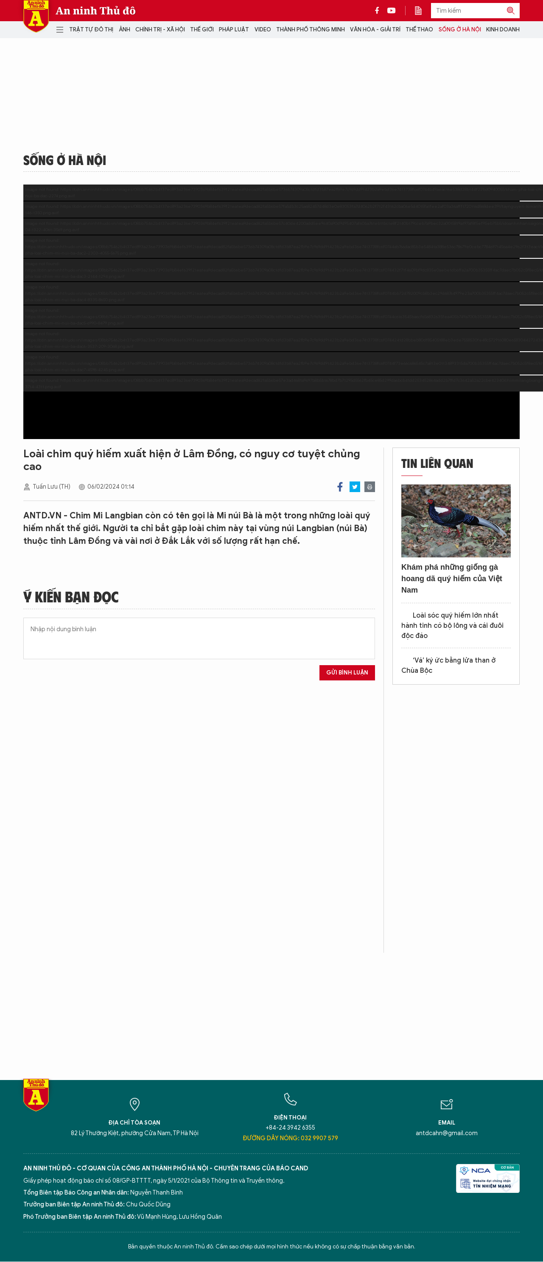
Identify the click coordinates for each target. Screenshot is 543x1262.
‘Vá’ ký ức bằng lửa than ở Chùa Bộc (448, 665)
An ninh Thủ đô (96, 11)
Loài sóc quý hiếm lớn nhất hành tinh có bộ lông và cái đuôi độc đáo (452, 625)
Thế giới (202, 29)
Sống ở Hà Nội (460, 29)
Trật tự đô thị (91, 29)
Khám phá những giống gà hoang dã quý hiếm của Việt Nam (451, 578)
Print (369, 486)
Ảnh (124, 29)
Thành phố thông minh (310, 29)
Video (263, 29)
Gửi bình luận (347, 672)
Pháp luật (234, 29)
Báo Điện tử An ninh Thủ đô (36, 16)
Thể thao (419, 29)
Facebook (340, 486)
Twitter (355, 486)
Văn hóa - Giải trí (375, 29)
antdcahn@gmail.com (447, 1133)
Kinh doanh (503, 29)
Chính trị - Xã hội (160, 29)
